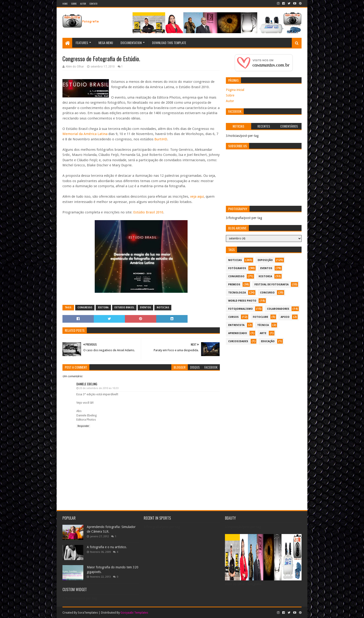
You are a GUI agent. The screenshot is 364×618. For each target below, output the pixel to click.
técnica (263, 325)
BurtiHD (160, 139)
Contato (93, 3)
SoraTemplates (88, 612)
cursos (233, 317)
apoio (285, 317)
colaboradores (278, 308)
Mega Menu (105, 42)
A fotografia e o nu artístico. (107, 547)
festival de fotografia (271, 284)
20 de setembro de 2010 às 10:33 (99, 388)
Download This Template (169, 42)
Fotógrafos (237, 268)
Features (82, 42)
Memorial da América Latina (84, 134)
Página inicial (235, 90)
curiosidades (238, 341)
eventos (145, 307)
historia (265, 276)
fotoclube (260, 317)
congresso (85, 307)
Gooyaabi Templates (134, 612)
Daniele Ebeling (86, 383)
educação (268, 341)
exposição (265, 260)
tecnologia (237, 292)
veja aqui (197, 196)
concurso (267, 292)
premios (234, 284)
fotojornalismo (240, 308)
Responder (83, 426)
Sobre (74, 3)
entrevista (236, 325)
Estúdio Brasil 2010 (148, 212)
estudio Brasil (124, 307)
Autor (83, 3)
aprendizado (237, 333)
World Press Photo (242, 300)
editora (103, 307)
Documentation (131, 42)
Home (65, 3)
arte (263, 333)
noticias (163, 307)
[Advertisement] (264, 380)
